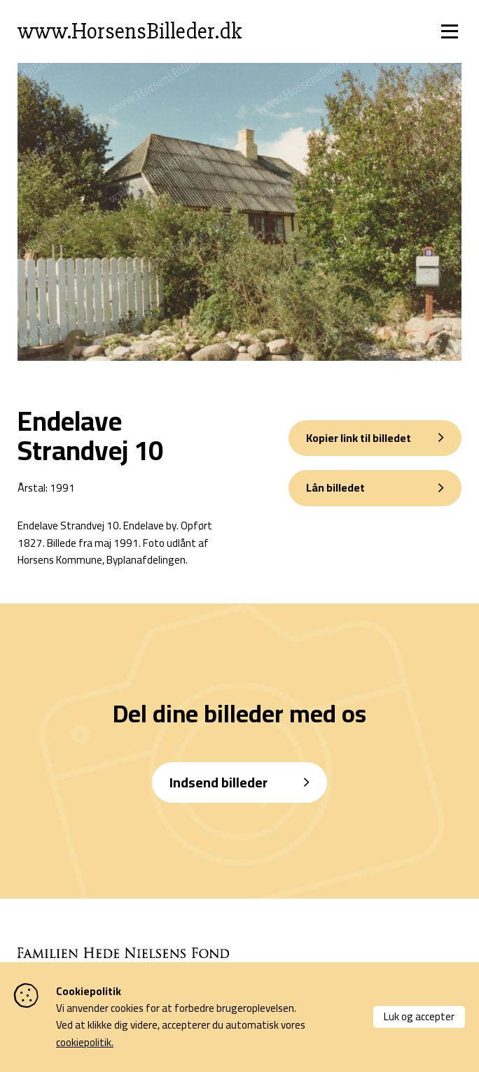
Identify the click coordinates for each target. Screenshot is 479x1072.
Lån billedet (335, 487)
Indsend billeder (218, 782)
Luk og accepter (419, 1016)
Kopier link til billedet (358, 437)
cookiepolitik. (84, 1042)
